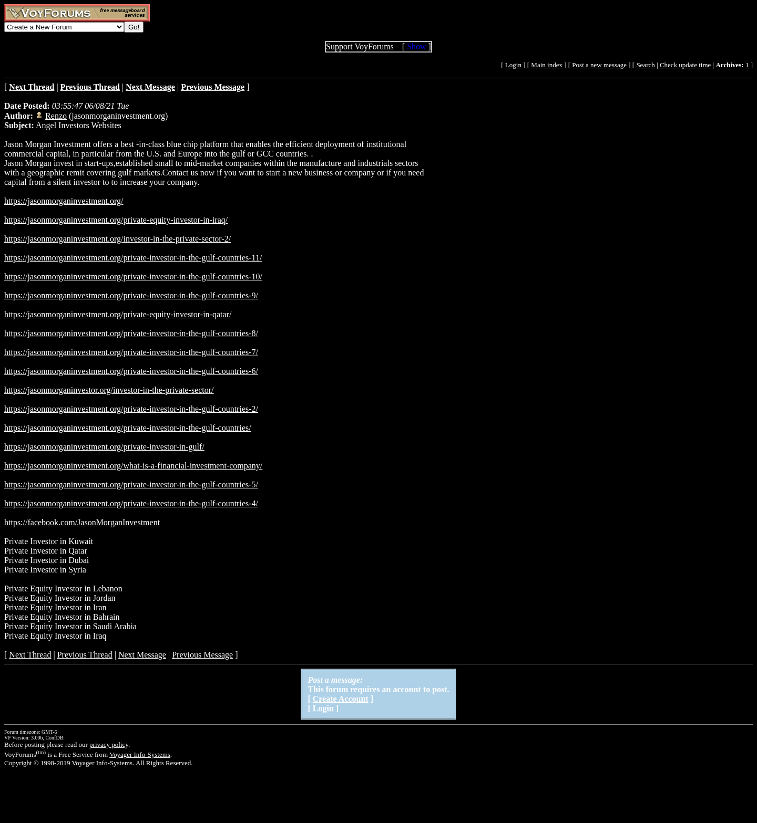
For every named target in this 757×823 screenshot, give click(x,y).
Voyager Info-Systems (139, 754)
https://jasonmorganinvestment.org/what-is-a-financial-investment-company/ (133, 465)
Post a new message (599, 65)
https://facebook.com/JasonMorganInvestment (82, 522)
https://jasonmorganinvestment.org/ (64, 200)
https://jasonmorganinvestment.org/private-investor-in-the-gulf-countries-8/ (131, 333)
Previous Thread (84, 654)
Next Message (142, 654)
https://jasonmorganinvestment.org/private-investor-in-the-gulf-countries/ (127, 427)
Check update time (685, 65)
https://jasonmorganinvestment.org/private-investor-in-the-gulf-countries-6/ (131, 371)
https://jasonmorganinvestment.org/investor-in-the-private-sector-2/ (117, 238)
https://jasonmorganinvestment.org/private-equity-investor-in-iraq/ (116, 219)
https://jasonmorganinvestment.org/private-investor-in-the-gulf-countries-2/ (131, 408)
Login (513, 65)
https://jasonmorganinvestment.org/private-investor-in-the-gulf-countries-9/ (131, 295)
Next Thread (30, 654)
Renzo (56, 115)
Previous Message (202, 654)
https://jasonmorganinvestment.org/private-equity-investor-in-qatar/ (117, 314)
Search (645, 65)
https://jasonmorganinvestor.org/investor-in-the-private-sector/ (109, 390)
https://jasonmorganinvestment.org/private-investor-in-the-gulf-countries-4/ (131, 503)
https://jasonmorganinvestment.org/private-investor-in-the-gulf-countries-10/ (133, 276)
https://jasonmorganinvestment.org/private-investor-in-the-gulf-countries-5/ (131, 484)
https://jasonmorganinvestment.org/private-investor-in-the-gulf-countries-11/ (133, 257)
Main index (546, 65)
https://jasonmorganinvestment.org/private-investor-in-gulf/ (104, 446)
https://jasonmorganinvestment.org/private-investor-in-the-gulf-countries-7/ (131, 352)
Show (416, 46)
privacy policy (108, 744)
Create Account (341, 698)
